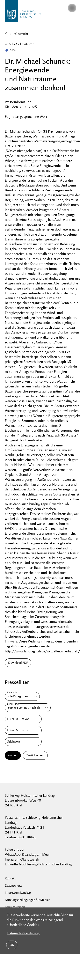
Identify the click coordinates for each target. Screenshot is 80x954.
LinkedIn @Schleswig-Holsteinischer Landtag (38, 864)
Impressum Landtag (18, 892)
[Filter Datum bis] (23, 730)
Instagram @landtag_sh (22, 859)
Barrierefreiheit (15, 907)
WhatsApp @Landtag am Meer (27, 854)
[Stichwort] (23, 741)
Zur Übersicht (19, 34)
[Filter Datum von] (23, 719)
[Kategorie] (22, 696)
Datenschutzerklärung (23, 933)
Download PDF (18, 662)
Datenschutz (13, 885)
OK (12, 945)
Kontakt (10, 878)
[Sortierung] (28, 707)
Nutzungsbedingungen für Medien (27, 900)
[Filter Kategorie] (22, 696)
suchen (13, 755)
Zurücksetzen (35, 755)
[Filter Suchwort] (23, 741)
